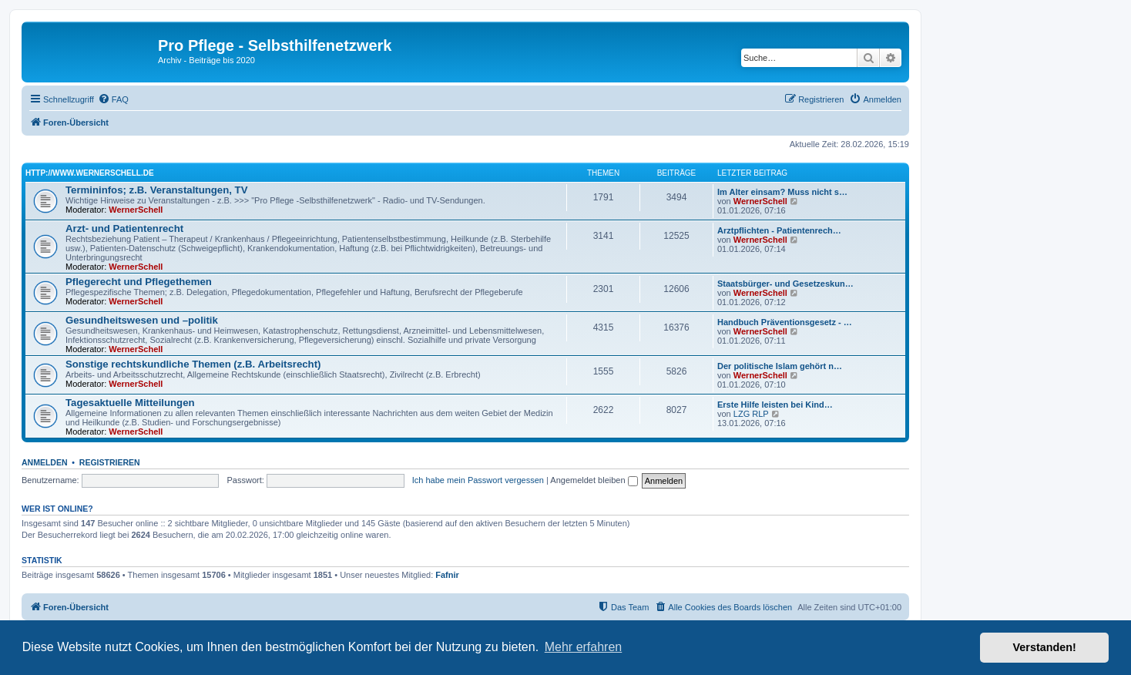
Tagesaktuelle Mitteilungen (130, 402)
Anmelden (45, 462)
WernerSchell (136, 209)
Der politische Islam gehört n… (779, 366)
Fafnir (447, 574)
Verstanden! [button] (1044, 647)
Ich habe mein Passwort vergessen (478, 480)
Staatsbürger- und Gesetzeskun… (785, 283)
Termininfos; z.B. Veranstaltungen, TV (156, 190)
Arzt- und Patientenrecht (124, 228)
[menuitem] (113, 99)
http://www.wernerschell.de (89, 173)
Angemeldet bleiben (593, 480)
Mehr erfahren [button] (584, 646)
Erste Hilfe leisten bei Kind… (775, 404)
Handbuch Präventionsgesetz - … (784, 322)
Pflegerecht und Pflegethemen (138, 281)
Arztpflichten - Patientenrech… (779, 230)
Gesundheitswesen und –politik (141, 320)
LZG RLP (751, 413)
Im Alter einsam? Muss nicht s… (782, 191)
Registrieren (109, 462)
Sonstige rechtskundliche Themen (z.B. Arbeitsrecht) (193, 364)
